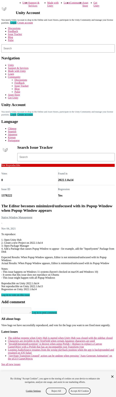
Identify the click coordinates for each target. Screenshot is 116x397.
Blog (10, 37)
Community (76, 2)
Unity (25, 2)
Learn (67, 2)
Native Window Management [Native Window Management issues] (16, 217)
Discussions (14, 28)
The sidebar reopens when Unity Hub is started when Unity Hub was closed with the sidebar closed (60, 338)
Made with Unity (53, 4)
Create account (25, 22)
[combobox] (58, 48)
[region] (58, 384)
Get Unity (96, 4)
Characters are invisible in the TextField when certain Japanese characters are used (51, 341)
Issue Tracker (15, 34)
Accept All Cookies (79, 391)
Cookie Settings (33, 391)
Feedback (13, 31)
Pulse (11, 40)
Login (13, 22)
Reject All (56, 391)
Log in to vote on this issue (15, 294)
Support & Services (33, 4)
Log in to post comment (47, 313)
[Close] (112, 376)
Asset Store (85, 4)
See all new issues (10, 365)
